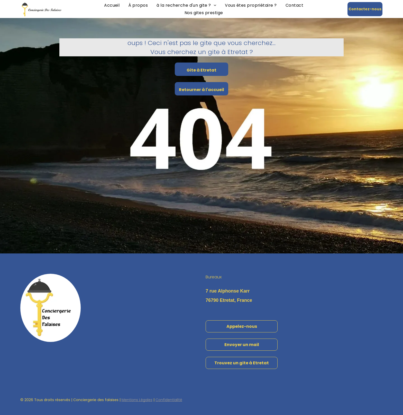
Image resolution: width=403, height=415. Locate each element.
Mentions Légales (137, 399)
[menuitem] (112, 5)
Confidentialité (168, 399)
